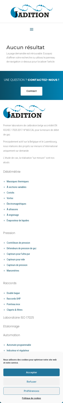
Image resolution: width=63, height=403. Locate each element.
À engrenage (13, 214)
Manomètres (13, 270)
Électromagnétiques (16, 203)
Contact (31, 91)
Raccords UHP (14, 298)
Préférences (31, 391)
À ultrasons (12, 209)
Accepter (31, 372)
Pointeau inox (13, 304)
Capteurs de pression (17, 265)
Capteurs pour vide (16, 259)
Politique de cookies (31, 398)
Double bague (13, 293)
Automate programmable (19, 344)
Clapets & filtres (15, 309)
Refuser (31, 381)
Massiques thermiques (18, 181)
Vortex (10, 198)
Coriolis (10, 192)
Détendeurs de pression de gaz (21, 248)
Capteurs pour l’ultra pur (18, 253)
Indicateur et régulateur (18, 350)
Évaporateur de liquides (18, 220)
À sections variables (16, 187)
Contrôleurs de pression (18, 242)
